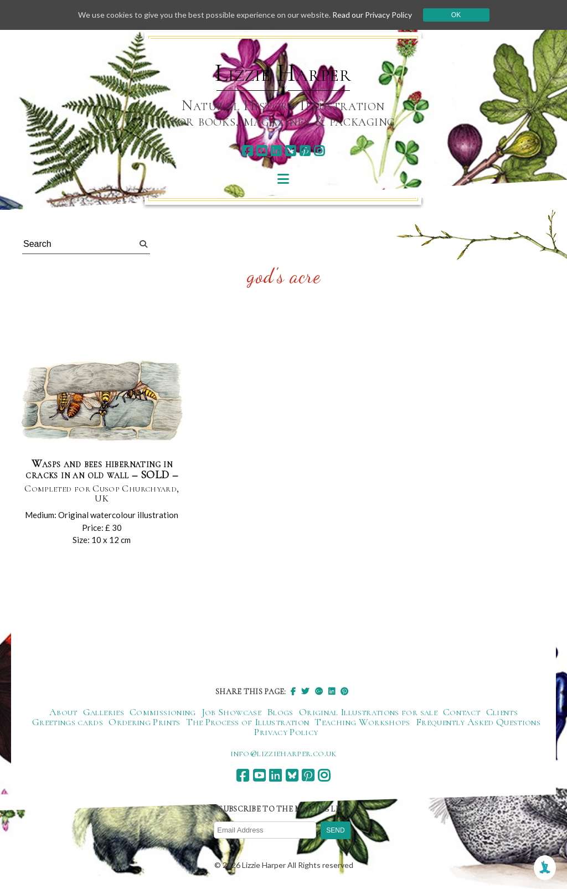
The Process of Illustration (248, 722)
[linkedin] (276, 150)
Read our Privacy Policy (372, 14)
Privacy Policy (286, 732)
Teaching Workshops (362, 722)
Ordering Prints (144, 722)
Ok (456, 15)
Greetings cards (67, 722)
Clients (502, 712)
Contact (462, 712)
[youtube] (261, 150)
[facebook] (247, 150)
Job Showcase (231, 712)
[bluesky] (290, 150)
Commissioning (163, 712)
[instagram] (319, 150)
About (63, 712)
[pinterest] (305, 150)
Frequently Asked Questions (478, 722)
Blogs (280, 712)
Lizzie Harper (283, 73)
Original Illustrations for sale (368, 712)
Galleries (103, 712)
